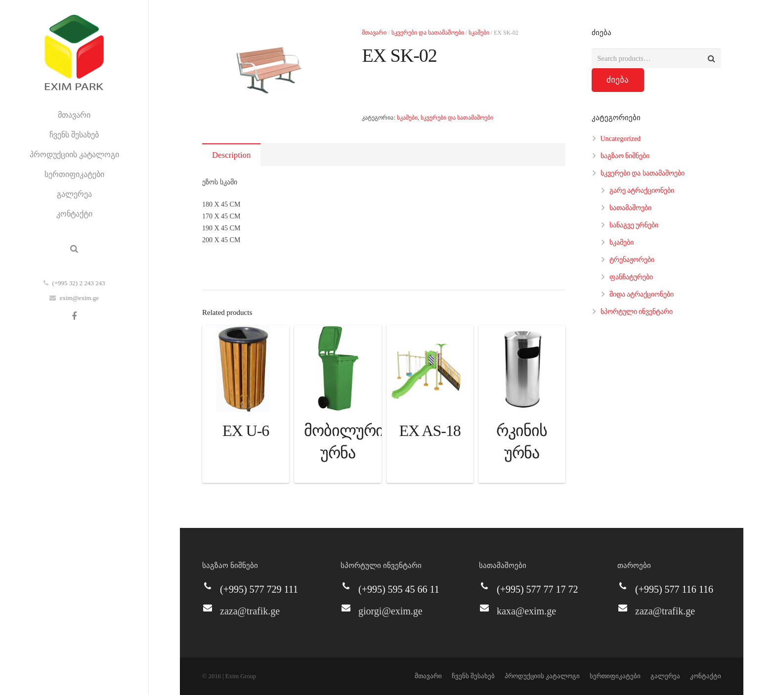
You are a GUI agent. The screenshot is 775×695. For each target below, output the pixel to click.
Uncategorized (621, 138)
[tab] (231, 154)
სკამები (479, 32)
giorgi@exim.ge (390, 611)
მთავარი (374, 32)
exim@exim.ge (79, 298)
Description (231, 155)
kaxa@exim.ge (526, 611)
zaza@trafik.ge (250, 611)
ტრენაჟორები (631, 259)
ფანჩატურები (631, 277)
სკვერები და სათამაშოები (427, 32)
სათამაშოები (630, 208)
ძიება (617, 80)
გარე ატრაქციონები (642, 190)
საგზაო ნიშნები (625, 156)
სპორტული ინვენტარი (637, 311)
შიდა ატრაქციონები (641, 294)
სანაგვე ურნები (634, 225)
